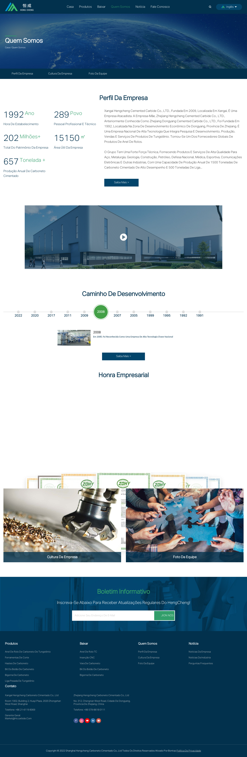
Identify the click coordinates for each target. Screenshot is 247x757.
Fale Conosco (160, 6)
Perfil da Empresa (22, 73)
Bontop (172, 751)
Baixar (101, 6)
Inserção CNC (87, 657)
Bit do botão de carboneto (19, 669)
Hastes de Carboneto (16, 663)
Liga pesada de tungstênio (19, 681)
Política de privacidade (189, 751)
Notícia (140, 6)
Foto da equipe (98, 73)
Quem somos (120, 6)
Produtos (85, 6)
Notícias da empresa (200, 652)
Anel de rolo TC (88, 652)
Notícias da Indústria (200, 657)
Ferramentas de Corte (17, 657)
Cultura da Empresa (60, 73)
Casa (70, 6)
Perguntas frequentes (201, 663)
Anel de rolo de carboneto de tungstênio (28, 652)
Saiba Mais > (121, 182)
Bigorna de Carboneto (17, 675)
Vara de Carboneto (90, 663)
